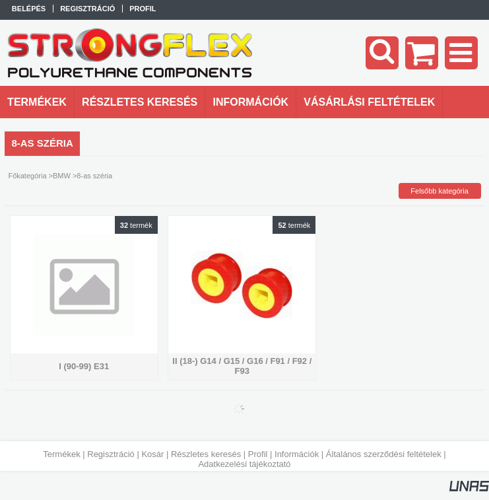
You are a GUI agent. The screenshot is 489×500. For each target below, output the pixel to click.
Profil (258, 454)
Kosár (152, 454)
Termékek (61, 454)
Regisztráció (111, 454)
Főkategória (27, 176)
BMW (62, 176)
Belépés (29, 9)
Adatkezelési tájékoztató (244, 464)
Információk (297, 454)
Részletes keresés (206, 454)
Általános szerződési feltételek (383, 454)
